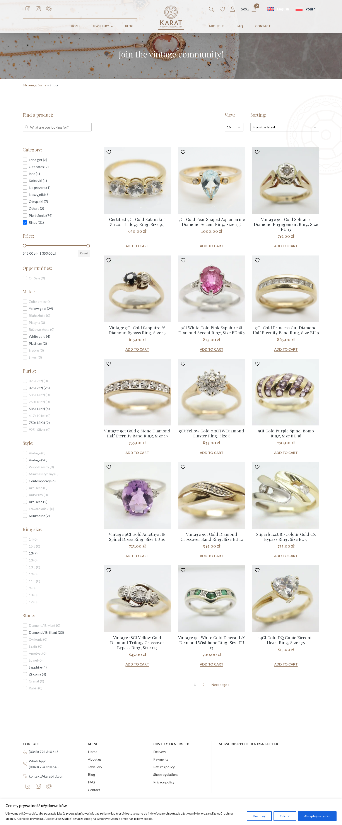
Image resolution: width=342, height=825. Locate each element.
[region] (171, 812)
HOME (75, 26)
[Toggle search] (211, 9)
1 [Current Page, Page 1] (195, 684)
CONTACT (263, 26)
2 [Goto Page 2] (204, 684)
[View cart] (248, 9)
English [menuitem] (283, 9)
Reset (84, 253)
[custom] (28, 8)
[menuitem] (278, 9)
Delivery (159, 751)
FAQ (240, 26)
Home (92, 751)
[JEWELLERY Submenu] (112, 26)
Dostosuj (259, 816)
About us (94, 759)
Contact (94, 790)
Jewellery (95, 767)
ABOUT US (216, 26)
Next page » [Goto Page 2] (220, 684)
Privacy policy (163, 782)
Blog (129, 26)
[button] (56, 160)
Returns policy (164, 767)
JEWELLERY (100, 26)
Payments (160, 759)
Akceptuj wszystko (317, 816)
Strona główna (34, 85)
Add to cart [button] (137, 246)
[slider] (24, 245)
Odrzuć (285, 816)
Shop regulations (165, 774)
